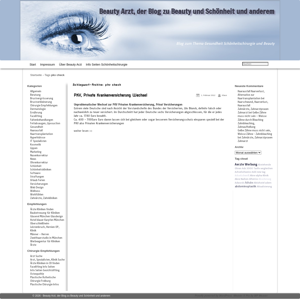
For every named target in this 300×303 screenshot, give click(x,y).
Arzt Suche (36, 256)
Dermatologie (38, 109)
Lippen (34, 148)
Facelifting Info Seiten (42, 266)
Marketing (35, 151)
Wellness (35, 191)
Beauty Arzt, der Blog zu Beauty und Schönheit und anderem (186, 11)
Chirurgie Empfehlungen (44, 105)
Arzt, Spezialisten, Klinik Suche (47, 259)
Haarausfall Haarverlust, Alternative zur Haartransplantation (251, 95)
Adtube (249, 182)
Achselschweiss (243, 171)
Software (35, 173)
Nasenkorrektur (39, 155)
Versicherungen (39, 184)
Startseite (36, 75)
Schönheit (35, 166)
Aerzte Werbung (246, 164)
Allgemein (35, 91)
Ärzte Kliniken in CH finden (45, 263)
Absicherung (265, 179)
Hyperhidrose (37, 137)
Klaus (224, 95)
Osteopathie (37, 273)
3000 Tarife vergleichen (260, 168)
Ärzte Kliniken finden (42, 209)
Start (33, 64)
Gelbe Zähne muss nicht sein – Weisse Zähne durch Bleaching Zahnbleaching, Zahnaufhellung (252, 119)
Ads (244, 168)
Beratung (35, 94)
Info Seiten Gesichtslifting (45, 270)
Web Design (37, 187)
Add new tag (258, 171)
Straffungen (37, 176)
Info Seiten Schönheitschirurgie (106, 64)
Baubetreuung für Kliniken (45, 212)
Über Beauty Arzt (70, 64)
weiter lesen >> (83, 130)
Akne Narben (242, 179)
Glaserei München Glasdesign (46, 216)
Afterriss (253, 179)
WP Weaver (261, 295)
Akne (252, 175)
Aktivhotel (259, 182)
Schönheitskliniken (40, 169)
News (33, 159)
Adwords (239, 182)
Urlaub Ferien (37, 180)
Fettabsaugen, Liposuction (45, 123)
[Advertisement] (121, 142)
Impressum (47, 64)
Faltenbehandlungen (41, 119)
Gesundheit (36, 126)
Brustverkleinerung (41, 102)
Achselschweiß (242, 175)
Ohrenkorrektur (39, 162)
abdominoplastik (245, 186)
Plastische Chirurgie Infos (44, 284)
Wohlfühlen (36, 194)
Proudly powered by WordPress (213, 295)
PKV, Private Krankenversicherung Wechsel (110, 95)
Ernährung (36, 112)
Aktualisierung (264, 186)
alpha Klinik (262, 175)
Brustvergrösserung (41, 98)
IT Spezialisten (38, 141)
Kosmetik (35, 144)
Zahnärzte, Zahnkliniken (43, 198)
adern (268, 182)
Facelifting (36, 116)
